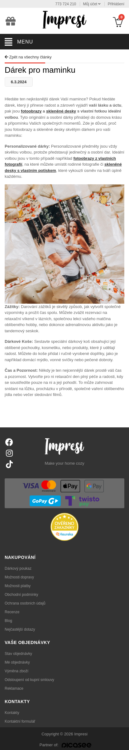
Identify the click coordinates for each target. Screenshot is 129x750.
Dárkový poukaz (18, 568)
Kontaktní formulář (20, 721)
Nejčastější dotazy (20, 629)
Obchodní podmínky (21, 594)
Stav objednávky (18, 653)
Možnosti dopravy (19, 577)
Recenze (12, 612)
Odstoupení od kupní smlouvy (29, 680)
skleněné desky (61, 111)
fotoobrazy (31, 111)
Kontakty (12, 713)
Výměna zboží (16, 671)
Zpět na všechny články (28, 57)
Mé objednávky (17, 662)
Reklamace (14, 688)
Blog (8, 621)
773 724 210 (65, 4)
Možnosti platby (18, 586)
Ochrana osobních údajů (25, 603)
